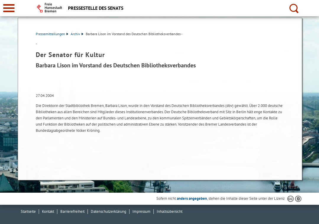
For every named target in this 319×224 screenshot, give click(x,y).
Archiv (77, 34)
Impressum (141, 211)
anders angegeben (192, 198)
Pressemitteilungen (52, 34)
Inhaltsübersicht (169, 211)
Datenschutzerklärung (108, 211)
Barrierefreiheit (72, 211)
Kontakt (48, 211)
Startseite (28, 211)
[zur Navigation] (9, 8)
